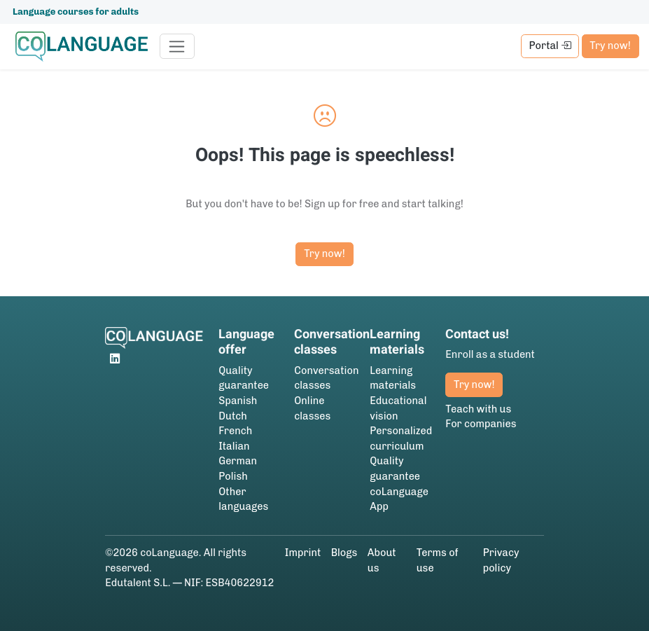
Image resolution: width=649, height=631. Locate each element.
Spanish (237, 400)
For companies (480, 423)
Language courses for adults (76, 11)
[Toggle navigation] (177, 46)
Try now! (609, 45)
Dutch (232, 416)
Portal (550, 45)
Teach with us (478, 409)
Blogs (344, 552)
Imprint (303, 552)
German (237, 461)
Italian (233, 446)
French (235, 430)
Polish (233, 476)
